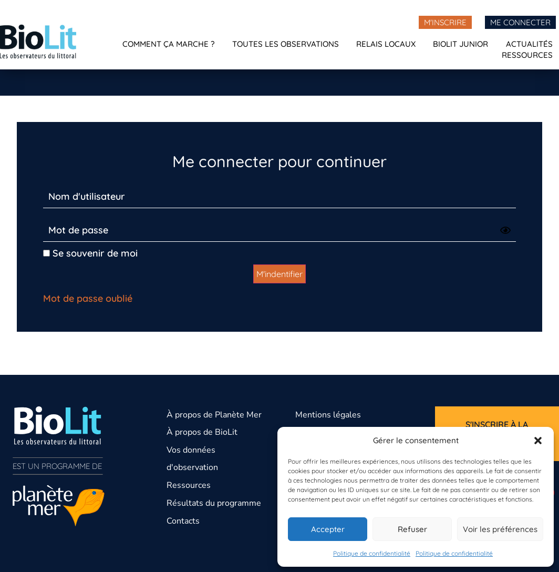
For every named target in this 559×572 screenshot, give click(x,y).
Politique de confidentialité (371, 553)
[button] (538, 440)
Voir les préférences (500, 529)
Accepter (328, 529)
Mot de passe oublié (87, 298)
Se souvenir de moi (90, 253)
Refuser (412, 529)
